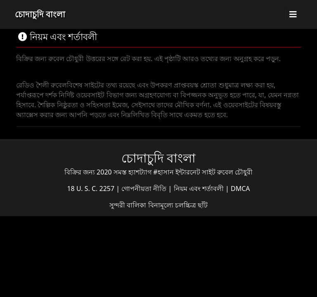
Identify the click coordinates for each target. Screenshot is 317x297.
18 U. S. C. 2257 (91, 188)
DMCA (240, 188)
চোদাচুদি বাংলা (40, 14)
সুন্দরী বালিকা (128, 205)
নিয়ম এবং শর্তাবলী (199, 188)
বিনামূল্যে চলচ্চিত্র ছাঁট (178, 205)
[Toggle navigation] (293, 14)
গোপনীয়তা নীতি (144, 188)
